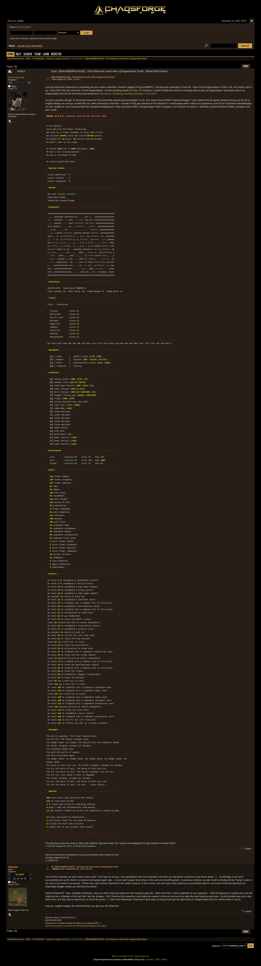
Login (46, 54)
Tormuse (13, 867)
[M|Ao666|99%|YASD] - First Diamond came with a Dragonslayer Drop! (83, 77)
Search (27, 54)
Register (56, 54)
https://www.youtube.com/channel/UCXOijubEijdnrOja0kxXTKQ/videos (76, 926)
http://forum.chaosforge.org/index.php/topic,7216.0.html (128, 93)
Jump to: (216, 946)
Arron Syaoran (16, 77)
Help (18, 54)
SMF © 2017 (128, 956)
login (18, 27)
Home (10, 54)
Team (37, 54)
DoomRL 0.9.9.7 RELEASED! (30, 46)
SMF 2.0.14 (117, 956)
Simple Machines (142, 956)
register (27, 27)
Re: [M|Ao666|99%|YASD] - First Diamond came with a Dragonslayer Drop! (85, 867)
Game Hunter (76, 59)
